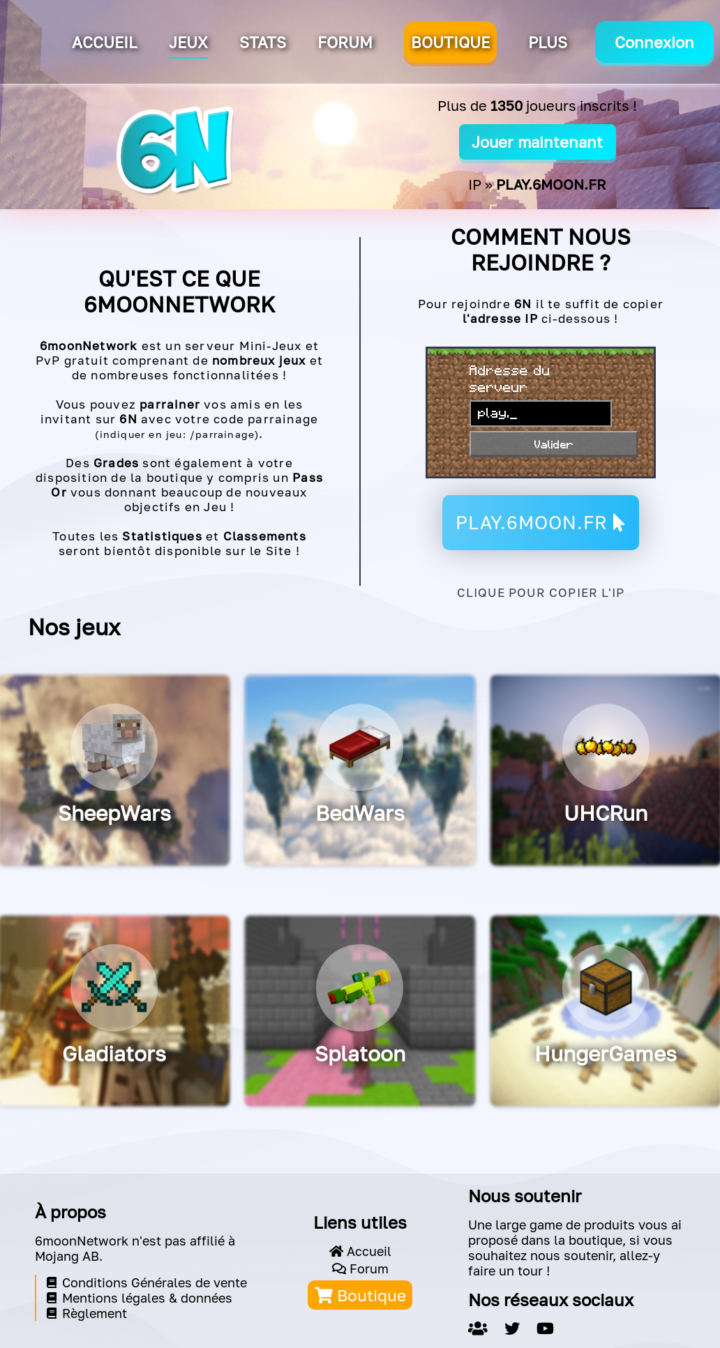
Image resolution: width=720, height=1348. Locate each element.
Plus (547, 42)
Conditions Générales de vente (147, 1282)
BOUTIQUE (450, 42)
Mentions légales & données (139, 1297)
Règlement (87, 1313)
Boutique (360, 1295)
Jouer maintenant (537, 141)
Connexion (654, 42)
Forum (345, 42)
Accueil (104, 42)
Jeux (188, 42)
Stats (262, 42)
